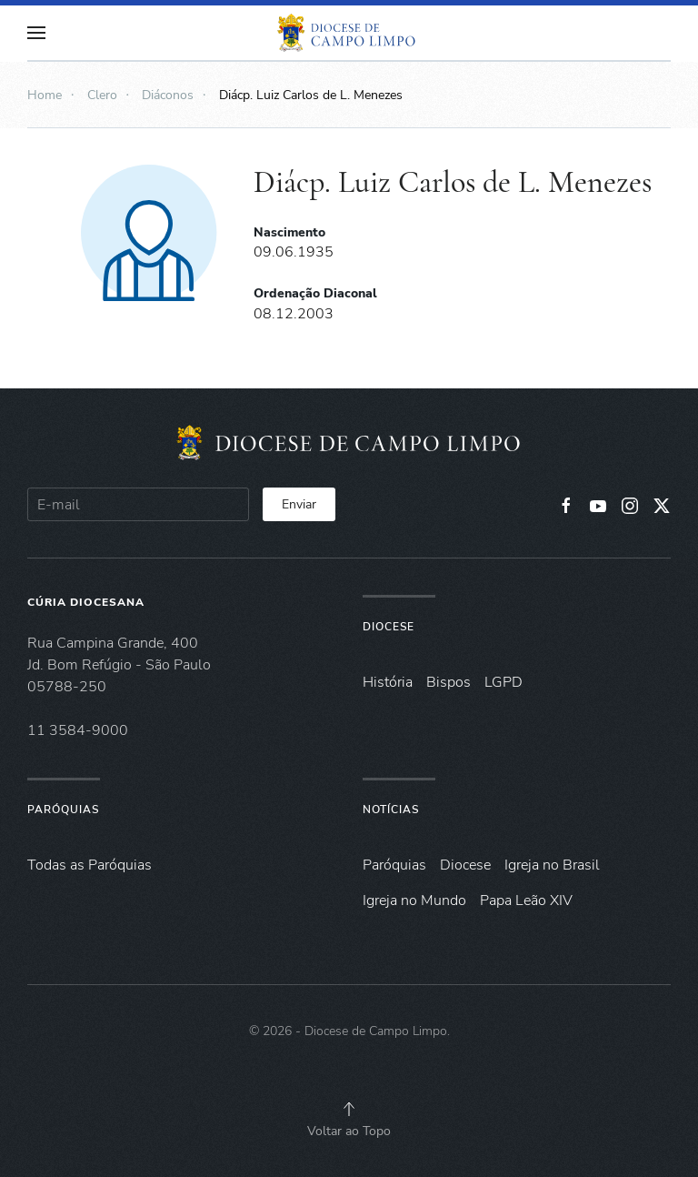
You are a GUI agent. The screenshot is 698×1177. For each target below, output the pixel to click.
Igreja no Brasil (552, 865)
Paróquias (63, 809)
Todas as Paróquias (89, 865)
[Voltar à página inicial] (349, 32)
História (388, 682)
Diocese (388, 626)
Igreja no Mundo (414, 900)
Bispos (448, 682)
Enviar (299, 504)
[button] (36, 32)
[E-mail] (138, 504)
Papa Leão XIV (526, 900)
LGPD (503, 682)
